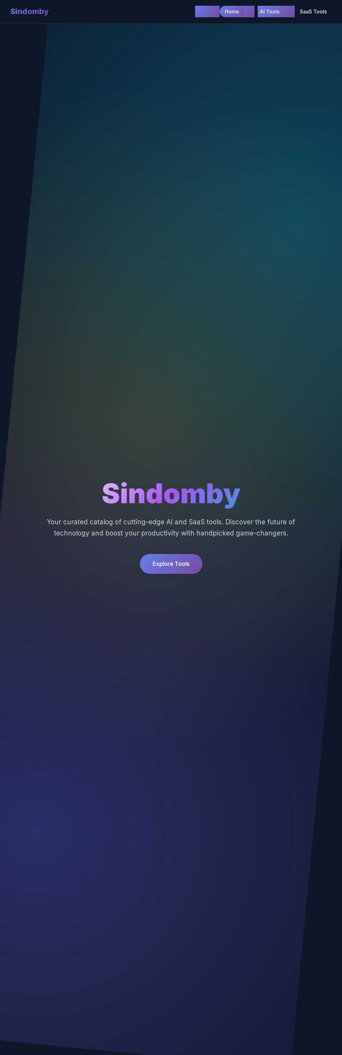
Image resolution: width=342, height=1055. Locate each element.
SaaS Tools (313, 11)
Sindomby (29, 11)
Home (232, 11)
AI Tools (269, 11)
